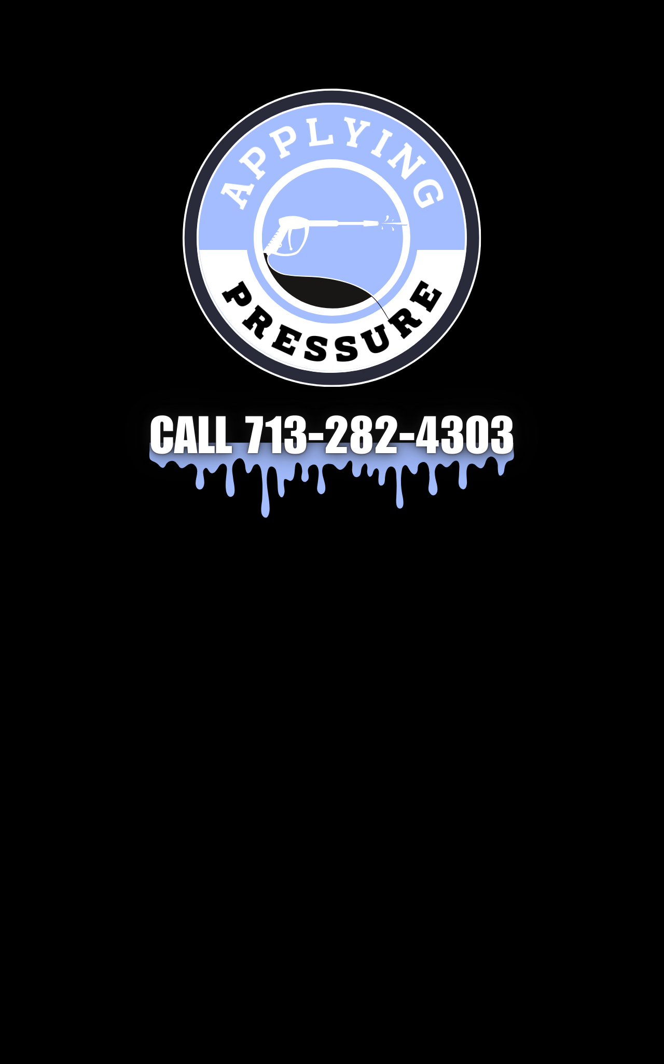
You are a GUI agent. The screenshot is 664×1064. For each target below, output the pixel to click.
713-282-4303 (380, 442)
